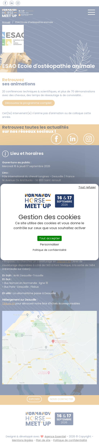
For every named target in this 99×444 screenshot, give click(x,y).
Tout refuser (87, 187)
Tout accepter (49, 238)
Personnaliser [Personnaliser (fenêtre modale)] (49, 244)
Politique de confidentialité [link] (49, 250)
